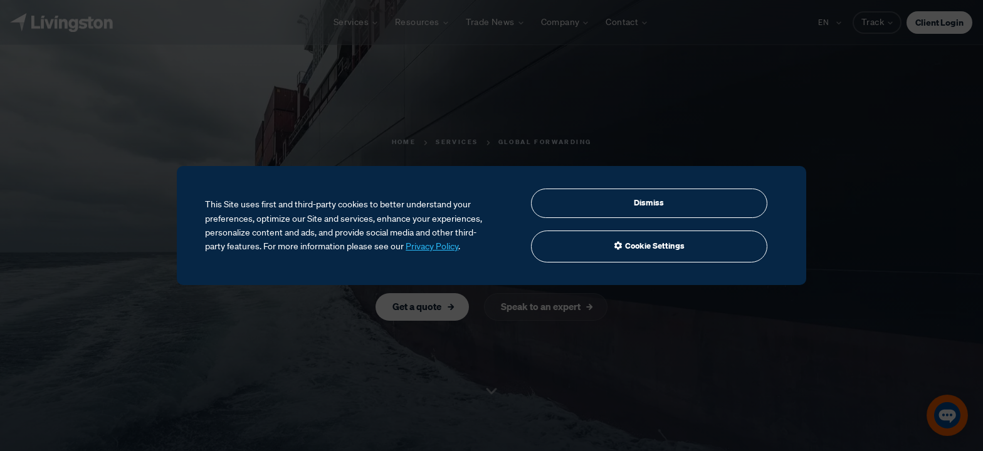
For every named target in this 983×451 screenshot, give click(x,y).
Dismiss (649, 202)
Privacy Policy (432, 246)
